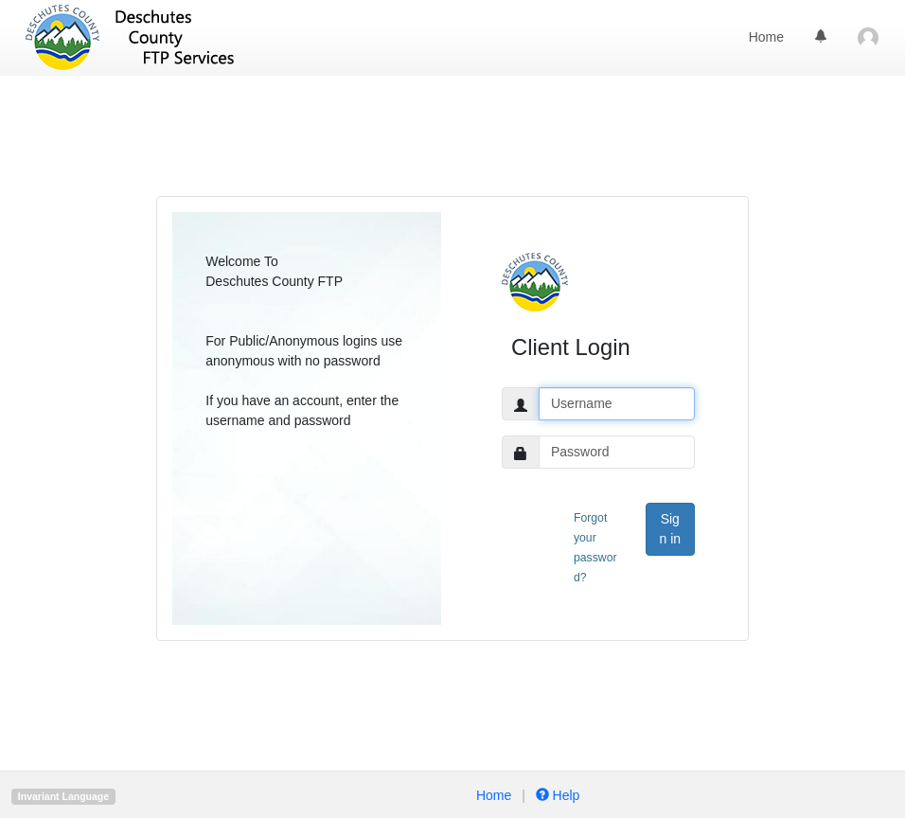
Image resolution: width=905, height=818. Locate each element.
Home (766, 36)
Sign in (670, 528)
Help (556, 795)
